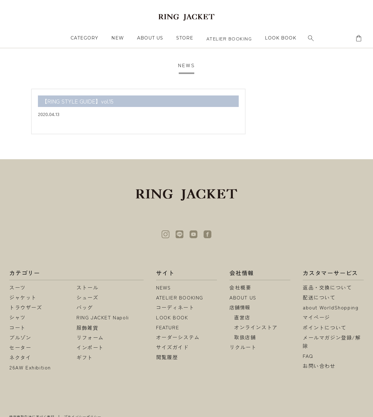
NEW (117, 38)
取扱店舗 (245, 337)
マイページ (316, 317)
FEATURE (167, 327)
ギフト (84, 357)
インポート (90, 347)
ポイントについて (325, 327)
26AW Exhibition (30, 367)
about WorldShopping (330, 307)
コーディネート (175, 307)
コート (17, 327)
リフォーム (90, 337)
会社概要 (240, 287)
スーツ (17, 287)
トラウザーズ (25, 307)
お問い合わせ (319, 365)
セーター (20, 347)
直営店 (242, 317)
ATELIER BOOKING (229, 38)
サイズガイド (172, 347)
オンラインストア (256, 327)
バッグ (84, 307)
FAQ (308, 355)
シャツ (17, 317)
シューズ (87, 297)
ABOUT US (150, 38)
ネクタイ (20, 357)
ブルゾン (20, 337)
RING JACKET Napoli (102, 317)
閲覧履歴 (167, 357)
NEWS (163, 287)
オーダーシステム (178, 337)
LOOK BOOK (172, 317)
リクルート (243, 347)
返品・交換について (327, 287)
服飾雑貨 (87, 327)
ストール (87, 287)
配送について (319, 297)
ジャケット (23, 297)
